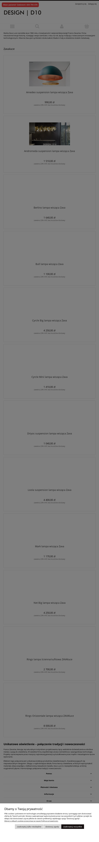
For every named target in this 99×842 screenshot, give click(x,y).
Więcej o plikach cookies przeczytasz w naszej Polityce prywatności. (31, 821)
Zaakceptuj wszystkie (72, 826)
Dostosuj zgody (52, 826)
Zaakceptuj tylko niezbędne (29, 826)
